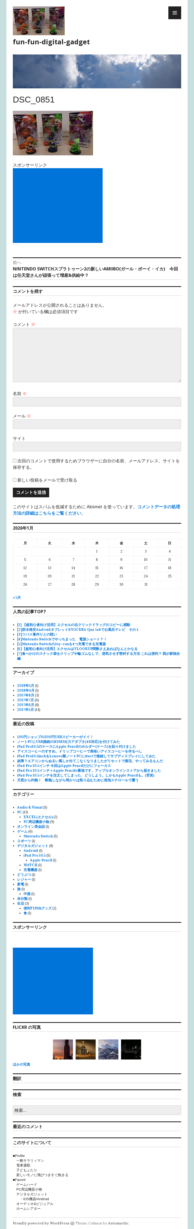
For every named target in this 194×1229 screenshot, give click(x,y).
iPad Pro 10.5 (35, 855)
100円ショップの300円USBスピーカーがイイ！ (55, 737)
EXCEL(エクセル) (38, 817)
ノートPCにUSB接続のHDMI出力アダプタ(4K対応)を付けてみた (68, 741)
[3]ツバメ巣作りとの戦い (37, 634)
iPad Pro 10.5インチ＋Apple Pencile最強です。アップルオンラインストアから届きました (89, 770)
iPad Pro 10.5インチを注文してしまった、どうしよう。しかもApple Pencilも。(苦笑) (85, 775)
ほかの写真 (21, 1064)
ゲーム (22, 831)
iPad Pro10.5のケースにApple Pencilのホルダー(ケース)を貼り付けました (76, 746)
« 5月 (17, 597)
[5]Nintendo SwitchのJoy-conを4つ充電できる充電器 (61, 644)
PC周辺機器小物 (36, 822)
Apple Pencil (41, 860)
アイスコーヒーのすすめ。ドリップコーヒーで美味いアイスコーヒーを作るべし (79, 751)
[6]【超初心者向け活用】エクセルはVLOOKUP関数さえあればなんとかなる (77, 649)
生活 (20, 903)
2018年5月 (25, 685)
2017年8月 (25, 695)
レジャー (24, 879)
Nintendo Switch (38, 836)
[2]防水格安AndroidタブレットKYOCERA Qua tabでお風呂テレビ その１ (78, 629)
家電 (20, 884)
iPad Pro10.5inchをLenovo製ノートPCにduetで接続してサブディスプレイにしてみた (86, 756)
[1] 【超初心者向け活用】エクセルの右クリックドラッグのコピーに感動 (73, 625)
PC (19, 812)
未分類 (22, 898)
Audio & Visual (29, 807)
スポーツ (24, 841)
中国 (27, 894)
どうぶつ (24, 874)
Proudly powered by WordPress (41, 1223)
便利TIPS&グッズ (38, 908)
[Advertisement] (59, 205)
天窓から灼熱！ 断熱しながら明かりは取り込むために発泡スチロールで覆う (78, 780)
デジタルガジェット (32, 846)
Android (31, 850)
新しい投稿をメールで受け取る (47, 480)
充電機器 (30, 870)
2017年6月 (25, 705)
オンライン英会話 (31, 826)
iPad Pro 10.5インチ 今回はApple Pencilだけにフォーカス (64, 765)
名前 (20, 393)
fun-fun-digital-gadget (51, 41)
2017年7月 (25, 700)
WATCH (30, 865)
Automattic (118, 1223)
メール (22, 416)
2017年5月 (25, 709)
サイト (19, 438)
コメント (24, 324)
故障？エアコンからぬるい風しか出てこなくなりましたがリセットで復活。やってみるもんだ (90, 761)
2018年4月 (25, 690)
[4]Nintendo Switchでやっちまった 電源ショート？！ (62, 639)
